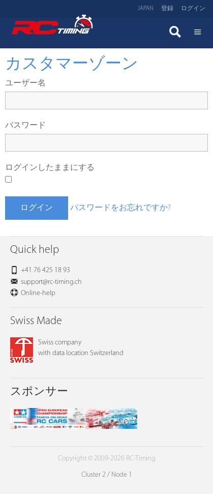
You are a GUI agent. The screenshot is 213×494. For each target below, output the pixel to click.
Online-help (38, 293)
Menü (197, 33)
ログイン (193, 9)
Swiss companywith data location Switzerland (67, 348)
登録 (167, 9)
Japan (146, 9)
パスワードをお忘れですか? (120, 208)
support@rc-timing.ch (51, 282)
